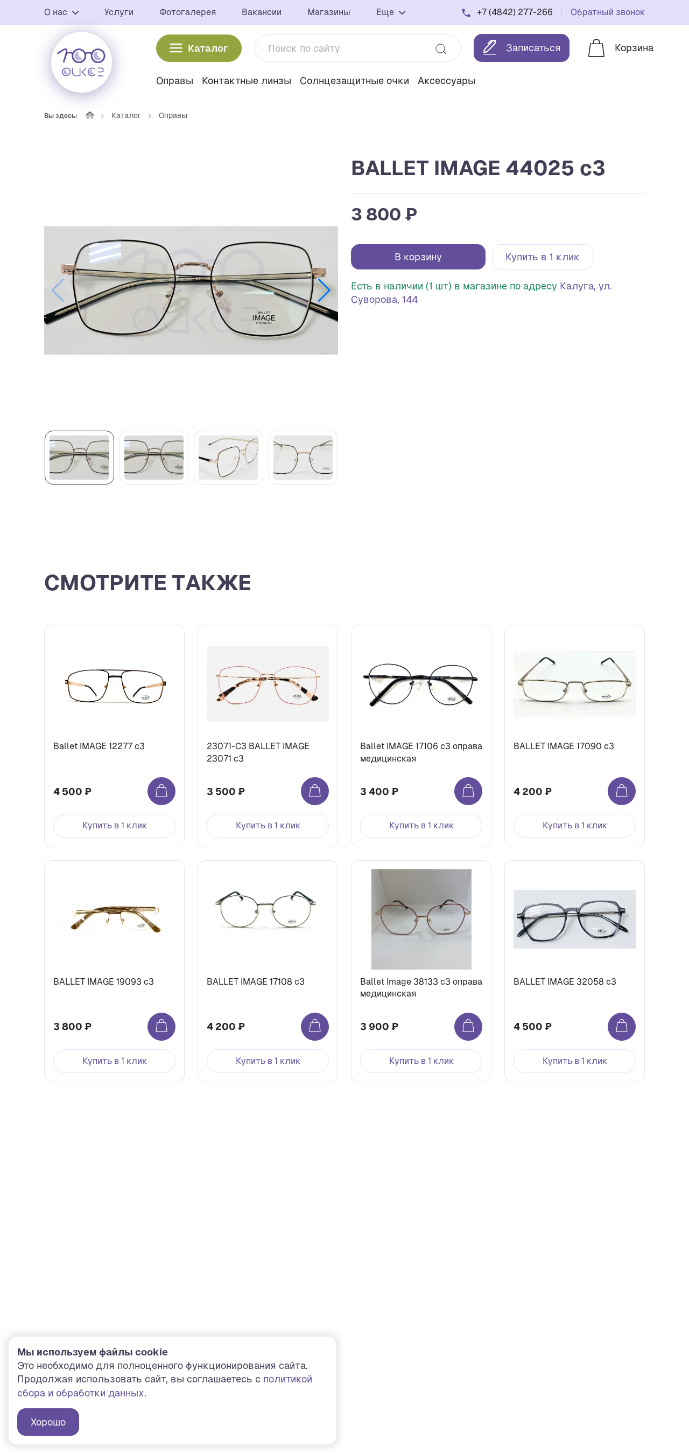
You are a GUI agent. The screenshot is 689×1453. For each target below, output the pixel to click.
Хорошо (48, 1422)
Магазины (328, 12)
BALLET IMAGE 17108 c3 (256, 982)
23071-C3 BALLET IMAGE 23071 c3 (258, 752)
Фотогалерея (187, 12)
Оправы (174, 80)
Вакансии (262, 12)
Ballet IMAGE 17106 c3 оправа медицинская (421, 752)
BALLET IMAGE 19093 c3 (103, 982)
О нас (61, 12)
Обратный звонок (608, 12)
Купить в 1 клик (542, 256)
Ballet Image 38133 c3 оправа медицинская (421, 988)
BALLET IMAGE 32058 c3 (565, 982)
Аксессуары (446, 80)
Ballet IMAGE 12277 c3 (99, 746)
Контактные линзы (246, 80)
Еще (390, 12)
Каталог (199, 48)
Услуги (118, 12)
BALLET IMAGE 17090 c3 (564, 746)
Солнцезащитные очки (354, 80)
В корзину (418, 256)
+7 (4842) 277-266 (515, 12)
